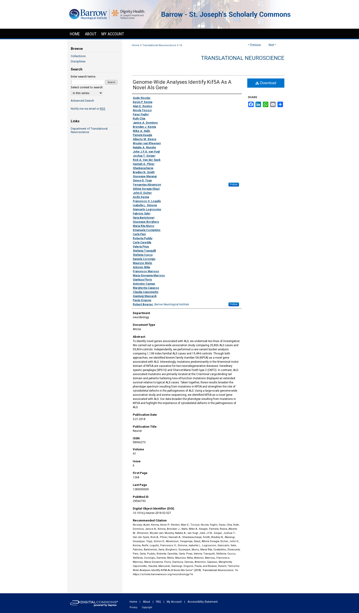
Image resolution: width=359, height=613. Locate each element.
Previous (255, 44)
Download (266, 83)
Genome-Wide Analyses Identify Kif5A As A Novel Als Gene (182, 84)
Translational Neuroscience (159, 45)
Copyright (147, 607)
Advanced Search (82, 100)
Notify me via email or (88, 108)
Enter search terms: (83, 76)
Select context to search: (87, 87)
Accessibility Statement (203, 601)
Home (135, 45)
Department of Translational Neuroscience (89, 130)
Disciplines (78, 61)
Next (271, 44)
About (146, 601)
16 (180, 45)
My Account (174, 601)
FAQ (158, 601)
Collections (78, 56)
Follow (233, 184)
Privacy (133, 607)
